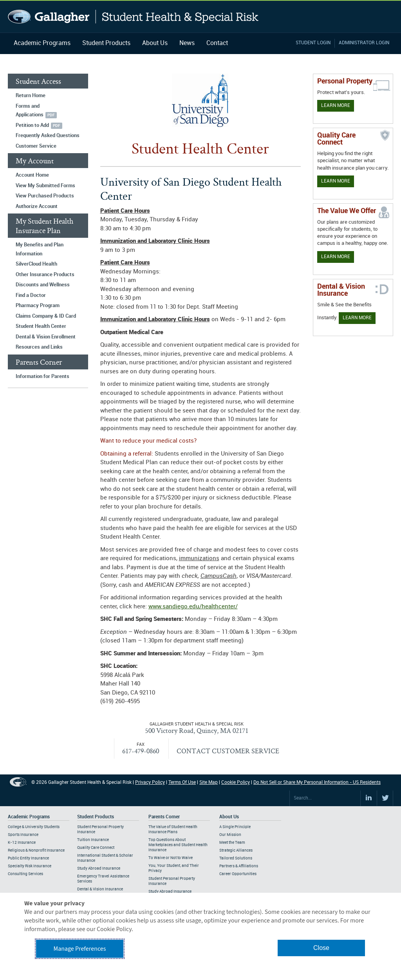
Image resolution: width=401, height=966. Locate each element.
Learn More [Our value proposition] (335, 256)
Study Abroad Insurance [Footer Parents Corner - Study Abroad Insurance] (169, 892)
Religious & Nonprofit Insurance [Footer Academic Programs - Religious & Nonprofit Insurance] (36, 850)
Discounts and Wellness (43, 285)
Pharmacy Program (38, 305)
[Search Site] (325, 798)
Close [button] (321, 947)
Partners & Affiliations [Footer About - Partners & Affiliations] (238, 866)
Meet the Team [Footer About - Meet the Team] (232, 843)
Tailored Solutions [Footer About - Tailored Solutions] (235, 858)
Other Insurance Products (45, 274)
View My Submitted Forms (45, 185)
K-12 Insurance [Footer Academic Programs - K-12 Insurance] (22, 843)
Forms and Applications (29, 110)
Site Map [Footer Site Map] (208, 782)
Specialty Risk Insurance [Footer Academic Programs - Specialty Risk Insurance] (29, 866)
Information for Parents (42, 376)
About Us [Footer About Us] (229, 816)
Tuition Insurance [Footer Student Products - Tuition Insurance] (93, 840)
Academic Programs (42, 43)
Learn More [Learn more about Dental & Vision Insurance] (357, 317)
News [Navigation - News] (187, 43)
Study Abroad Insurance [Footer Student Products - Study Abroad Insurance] (98, 868)
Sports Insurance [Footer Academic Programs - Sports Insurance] (23, 835)
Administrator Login (364, 42)
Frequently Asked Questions (47, 135)
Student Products (106, 43)
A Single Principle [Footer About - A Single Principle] (235, 827)
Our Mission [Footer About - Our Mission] (230, 835)
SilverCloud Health (36, 264)
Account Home (32, 175)
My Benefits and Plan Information (39, 249)
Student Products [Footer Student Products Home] (95, 816)
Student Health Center (41, 326)
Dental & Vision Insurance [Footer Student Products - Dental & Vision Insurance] (100, 889)
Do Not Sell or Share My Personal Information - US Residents (317, 782)
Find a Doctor (31, 295)
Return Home (30, 95)
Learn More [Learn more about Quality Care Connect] (335, 181)
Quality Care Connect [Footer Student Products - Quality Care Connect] (95, 848)
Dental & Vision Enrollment (46, 337)
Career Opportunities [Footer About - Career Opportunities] (237, 874)
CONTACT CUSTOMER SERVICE (228, 750)
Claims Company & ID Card (46, 316)
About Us (155, 43)
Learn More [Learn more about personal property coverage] (335, 105)
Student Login (313, 42)
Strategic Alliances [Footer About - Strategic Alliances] (236, 850)
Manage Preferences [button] (80, 948)
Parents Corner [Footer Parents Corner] (164, 816)
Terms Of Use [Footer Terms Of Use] (182, 782)
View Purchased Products (45, 196)
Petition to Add (32, 125)
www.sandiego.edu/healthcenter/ (193, 607)
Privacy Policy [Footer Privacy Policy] (150, 782)
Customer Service (36, 146)
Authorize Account (37, 206)
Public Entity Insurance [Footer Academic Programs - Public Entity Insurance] (28, 858)
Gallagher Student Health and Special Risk (133, 17)
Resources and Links (39, 347)
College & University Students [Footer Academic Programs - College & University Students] (34, 827)
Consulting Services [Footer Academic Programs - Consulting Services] (25, 874)
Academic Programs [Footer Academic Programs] (29, 816)
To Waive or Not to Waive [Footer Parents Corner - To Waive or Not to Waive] (170, 858)
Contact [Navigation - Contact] (217, 43)
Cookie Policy (235, 782)
